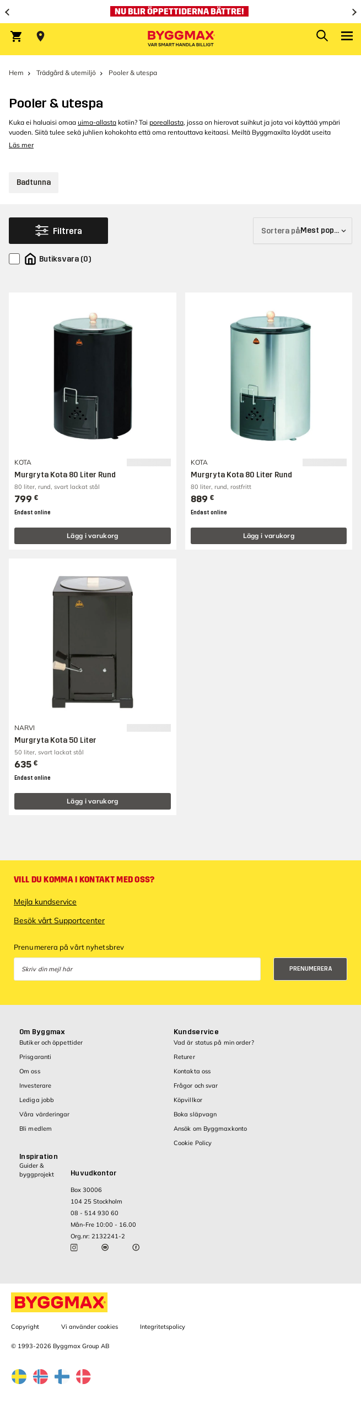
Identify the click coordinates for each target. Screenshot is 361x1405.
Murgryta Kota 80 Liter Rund (65, 475)
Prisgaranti (35, 1057)
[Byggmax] (180, 39)
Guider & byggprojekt (36, 1170)
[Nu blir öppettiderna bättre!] (180, 11)
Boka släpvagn (195, 1114)
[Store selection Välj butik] (40, 36)
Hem (16, 72)
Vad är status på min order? (214, 1042)
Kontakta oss (192, 1071)
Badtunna (34, 182)
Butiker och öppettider (51, 1042)
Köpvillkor (188, 1100)
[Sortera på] (302, 230)
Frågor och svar (196, 1085)
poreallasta (166, 122)
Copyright (25, 1327)
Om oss (29, 1071)
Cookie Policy (193, 1143)
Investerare (35, 1085)
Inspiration (38, 1156)
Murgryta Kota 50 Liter (55, 740)
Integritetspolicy (162, 1327)
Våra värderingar (44, 1114)
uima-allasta (97, 122)
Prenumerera (310, 968)
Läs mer (21, 145)
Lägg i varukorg (92, 535)
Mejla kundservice (45, 902)
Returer (184, 1057)
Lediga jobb (36, 1100)
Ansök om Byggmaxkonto (210, 1128)
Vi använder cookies (89, 1327)
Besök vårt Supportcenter (59, 920)
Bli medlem (35, 1128)
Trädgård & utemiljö (66, 72)
